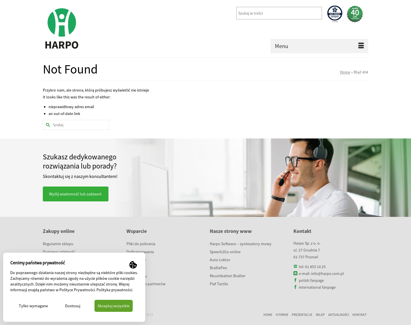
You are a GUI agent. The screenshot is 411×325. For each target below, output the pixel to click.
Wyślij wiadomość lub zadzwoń (75, 194)
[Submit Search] (47, 125)
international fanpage (317, 287)
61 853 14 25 (315, 266)
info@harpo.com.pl (327, 273)
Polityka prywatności (114, 289)
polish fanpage (311, 280)
